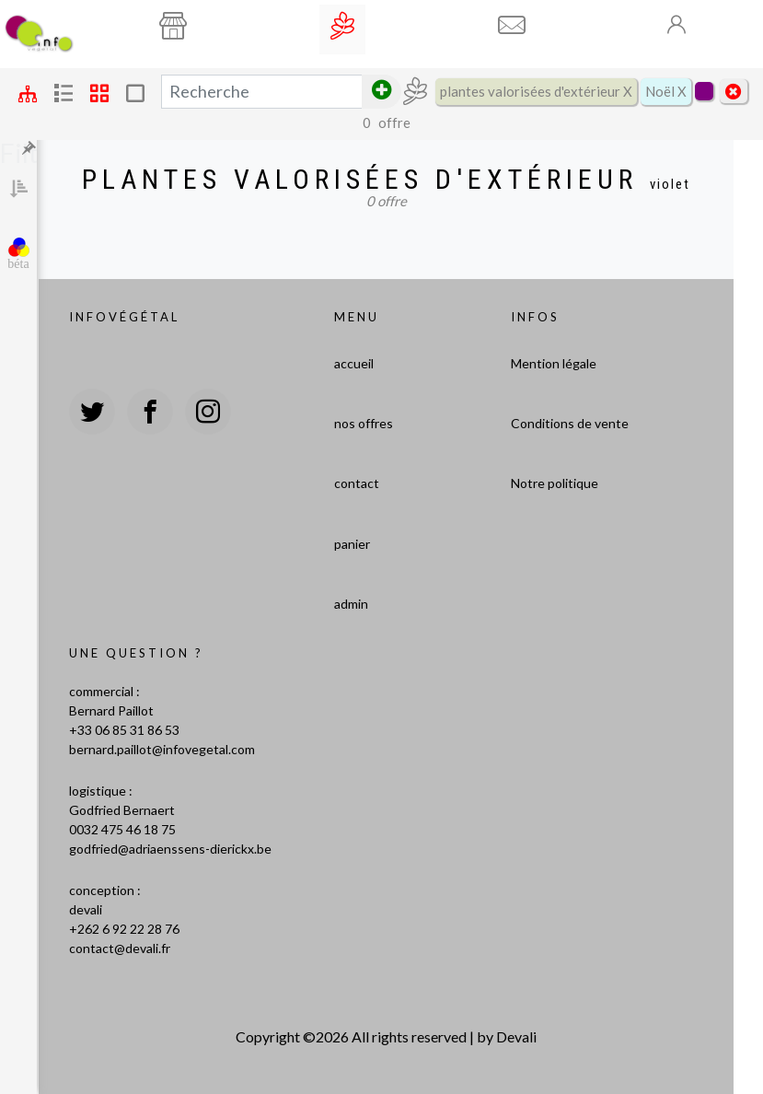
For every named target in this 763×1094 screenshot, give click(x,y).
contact (356, 483)
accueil (354, 363)
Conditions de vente (570, 423)
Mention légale (553, 363)
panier (352, 544)
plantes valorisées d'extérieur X (536, 91)
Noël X (666, 91)
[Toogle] (677, 24)
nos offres (363, 423)
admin (351, 603)
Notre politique (554, 483)
